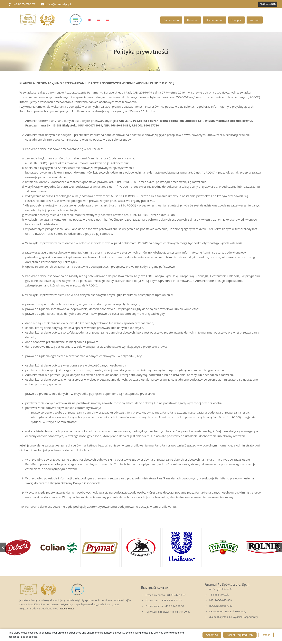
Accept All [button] (212, 634)
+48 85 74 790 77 (21, 4)
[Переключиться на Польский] (98, 20)
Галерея (236, 20)
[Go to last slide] (3, 547)
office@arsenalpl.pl (56, 4)
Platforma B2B (268, 4)
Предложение (214, 20)
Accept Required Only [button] (240, 634)
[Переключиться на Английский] (89, 20)
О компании (171, 20)
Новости (192, 20)
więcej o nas (67, 608)
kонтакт (254, 20)
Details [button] (266, 634)
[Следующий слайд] (279, 547)
